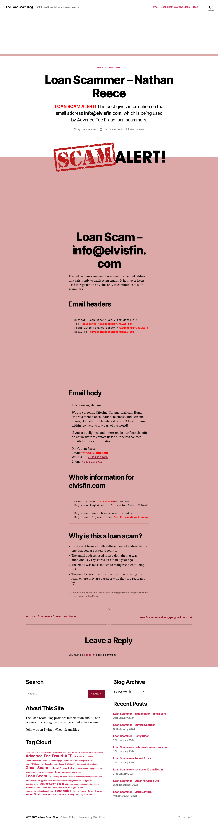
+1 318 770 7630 (99, 458)
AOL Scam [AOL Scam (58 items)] (80, 756)
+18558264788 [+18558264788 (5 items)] (45, 752)
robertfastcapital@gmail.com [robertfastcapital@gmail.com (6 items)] (70, 788)
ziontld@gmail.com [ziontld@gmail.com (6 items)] (84, 795)
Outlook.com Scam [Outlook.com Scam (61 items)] (52, 783)
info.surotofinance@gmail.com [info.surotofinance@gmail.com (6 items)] (88, 768)
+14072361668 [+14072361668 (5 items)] (32, 752)
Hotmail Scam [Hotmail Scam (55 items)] (58, 768)
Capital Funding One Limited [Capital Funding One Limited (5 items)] (36, 761)
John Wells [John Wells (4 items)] (49, 772)
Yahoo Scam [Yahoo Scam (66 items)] (33, 794)
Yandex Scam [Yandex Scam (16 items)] (49, 794)
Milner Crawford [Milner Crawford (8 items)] (67, 777)
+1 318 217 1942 (93, 462)
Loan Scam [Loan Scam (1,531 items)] (36, 776)
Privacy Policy (71, 817)
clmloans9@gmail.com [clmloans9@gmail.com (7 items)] (59, 760)
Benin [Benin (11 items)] (90, 757)
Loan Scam (97, 596)
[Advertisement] (109, 34)
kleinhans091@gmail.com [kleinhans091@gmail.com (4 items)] (71, 772)
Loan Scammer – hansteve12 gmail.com (140, 769)
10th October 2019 (113, 130)
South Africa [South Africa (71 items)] (63, 790)
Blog (195, 6)
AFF (95, 593)
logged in (88, 654)
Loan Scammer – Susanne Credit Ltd (138, 780)
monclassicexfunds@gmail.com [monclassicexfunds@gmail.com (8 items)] (67, 781)
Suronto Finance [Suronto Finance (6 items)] (79, 791)
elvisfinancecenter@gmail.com (114, 593)
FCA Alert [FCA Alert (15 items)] (70, 764)
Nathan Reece (111, 596)
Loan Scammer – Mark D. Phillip (134, 791)
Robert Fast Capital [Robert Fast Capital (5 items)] (49, 788)
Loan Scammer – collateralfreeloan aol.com (143, 747)
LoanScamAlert (87, 130)
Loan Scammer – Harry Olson (133, 736)
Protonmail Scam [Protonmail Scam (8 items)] (33, 787)
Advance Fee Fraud (82, 593)
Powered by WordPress (95, 817)
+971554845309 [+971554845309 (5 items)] (59, 752)
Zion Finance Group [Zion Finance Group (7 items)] (65, 794)
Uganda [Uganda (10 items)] (98, 791)
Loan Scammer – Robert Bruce (134, 758)
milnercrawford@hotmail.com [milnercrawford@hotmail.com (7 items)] (89, 777)
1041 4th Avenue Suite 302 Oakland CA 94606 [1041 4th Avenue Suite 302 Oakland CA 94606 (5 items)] (85, 752)
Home (154, 6)
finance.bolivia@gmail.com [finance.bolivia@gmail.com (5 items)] (87, 764)
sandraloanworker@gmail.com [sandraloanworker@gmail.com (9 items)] (39, 791)
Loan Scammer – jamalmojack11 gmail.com (143, 713)
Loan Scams (114, 68)
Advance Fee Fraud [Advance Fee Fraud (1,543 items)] (44, 755)
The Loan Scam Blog (21, 7)
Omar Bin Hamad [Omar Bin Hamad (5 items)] (32, 784)
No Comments (138, 130)
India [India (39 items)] (71, 768)
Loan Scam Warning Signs (175, 6)
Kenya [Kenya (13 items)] (57, 772)
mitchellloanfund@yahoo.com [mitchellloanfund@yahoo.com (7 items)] (39, 781)
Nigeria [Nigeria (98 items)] (87, 780)
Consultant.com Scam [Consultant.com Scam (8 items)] (54, 764)
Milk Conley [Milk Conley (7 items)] (54, 777)
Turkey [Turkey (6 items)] (91, 791)
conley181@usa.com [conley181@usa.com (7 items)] (34, 764)
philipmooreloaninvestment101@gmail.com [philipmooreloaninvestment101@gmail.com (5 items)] (82, 784)
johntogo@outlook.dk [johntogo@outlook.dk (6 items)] (35, 772)
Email (100, 68)
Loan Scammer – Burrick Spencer (136, 725)
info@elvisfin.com (82, 596)
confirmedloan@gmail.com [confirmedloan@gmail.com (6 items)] (82, 761)
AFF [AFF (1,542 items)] (68, 755)
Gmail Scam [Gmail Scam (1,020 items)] (37, 767)
